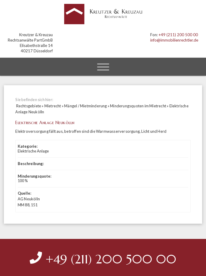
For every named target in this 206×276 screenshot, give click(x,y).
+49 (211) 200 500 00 (178, 34)
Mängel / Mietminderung (85, 105)
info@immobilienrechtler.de (174, 40)
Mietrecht (52, 105)
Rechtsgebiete (28, 105)
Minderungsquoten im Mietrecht (138, 105)
